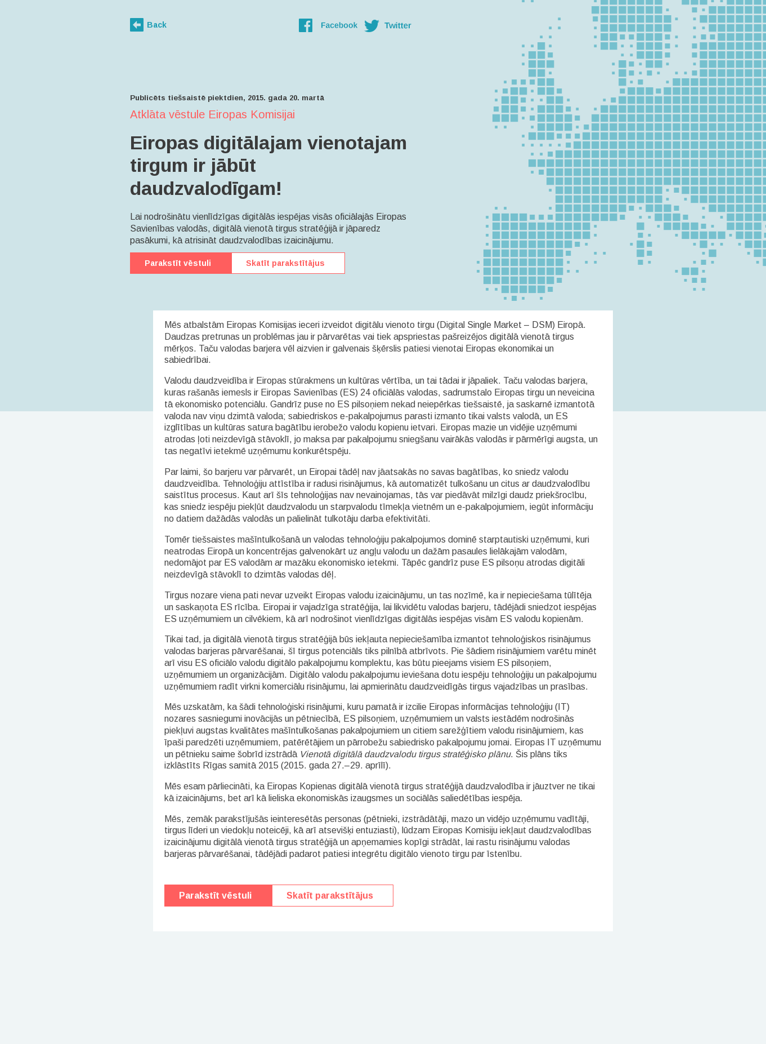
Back (157, 24)
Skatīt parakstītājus (285, 263)
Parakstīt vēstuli (178, 263)
